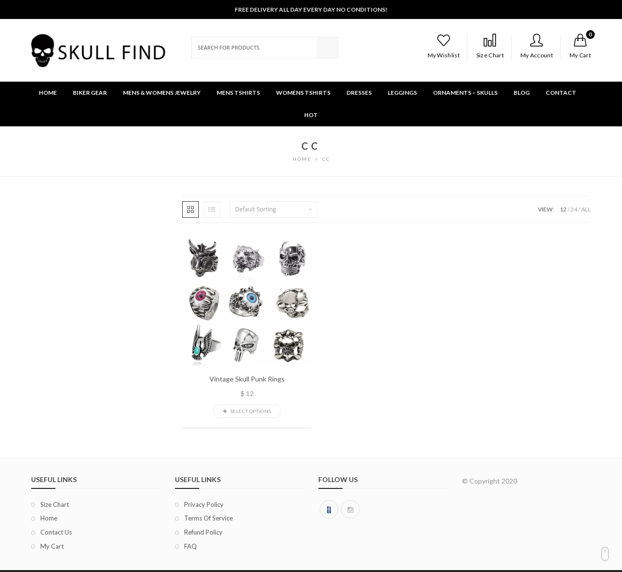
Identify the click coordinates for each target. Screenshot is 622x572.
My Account (536, 46)
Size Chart (490, 46)
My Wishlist (444, 46)
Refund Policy (203, 532)
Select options (247, 411)
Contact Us (56, 532)
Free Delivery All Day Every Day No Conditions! (311, 9)
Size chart (54, 504)
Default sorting (255, 209)
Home (48, 518)
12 (563, 209)
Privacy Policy (204, 504)
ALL (586, 209)
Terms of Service (208, 518)
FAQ (190, 546)
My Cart (52, 546)
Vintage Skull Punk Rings (247, 379)
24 (573, 209)
